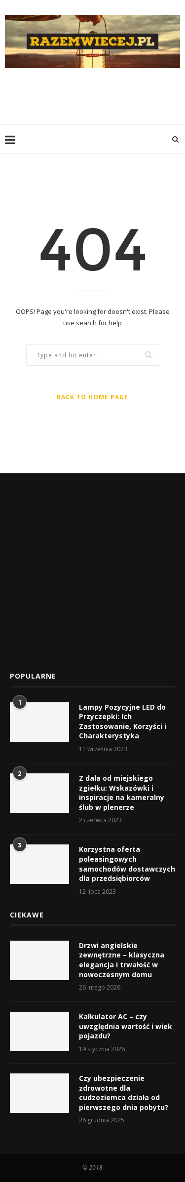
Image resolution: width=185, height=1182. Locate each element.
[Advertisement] (95, 95)
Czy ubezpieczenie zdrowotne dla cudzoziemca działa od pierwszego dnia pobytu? (123, 1092)
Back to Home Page (92, 397)
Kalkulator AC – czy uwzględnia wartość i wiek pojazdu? (125, 1026)
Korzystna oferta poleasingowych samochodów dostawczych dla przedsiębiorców (127, 863)
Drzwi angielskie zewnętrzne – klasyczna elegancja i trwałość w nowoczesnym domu (121, 960)
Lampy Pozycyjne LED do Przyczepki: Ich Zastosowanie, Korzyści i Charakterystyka (122, 721)
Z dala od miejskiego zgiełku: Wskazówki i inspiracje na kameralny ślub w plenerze (121, 792)
